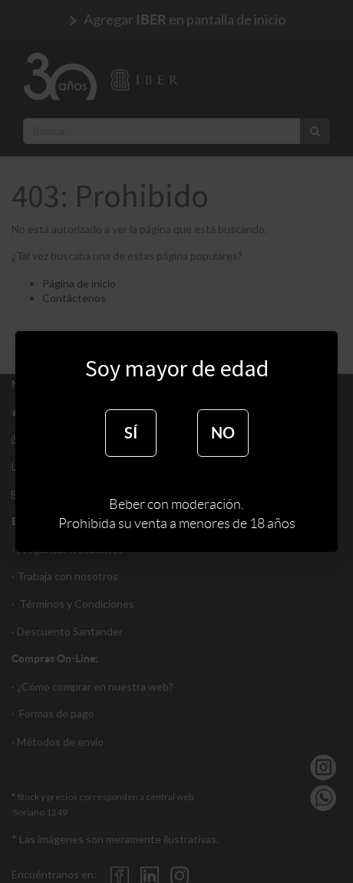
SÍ (130, 433)
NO (223, 433)
